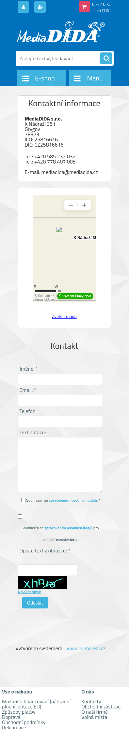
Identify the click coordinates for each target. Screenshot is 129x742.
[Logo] (60, 32)
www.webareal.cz (86, 648)
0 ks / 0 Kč (101, 4)
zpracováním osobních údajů (73, 500)
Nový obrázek (29, 592)
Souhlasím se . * (63, 500)
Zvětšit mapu (64, 316)
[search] (106, 58)
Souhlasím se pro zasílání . (60, 534)
